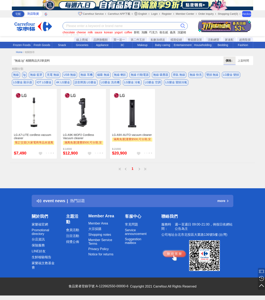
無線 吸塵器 (160, 74)
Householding (203, 45)
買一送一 (119, 39)
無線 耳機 (86, 74)
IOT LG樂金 (44, 83)
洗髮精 (181, 32)
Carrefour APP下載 (119, 13)
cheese (81, 32)
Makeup (142, 45)
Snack (62, 45)
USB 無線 (70, 74)
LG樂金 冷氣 (132, 83)
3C (122, 45)
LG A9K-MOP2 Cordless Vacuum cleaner (78, 137)
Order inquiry (206, 13)
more (222, 202)
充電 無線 (53, 74)
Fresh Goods (42, 45)
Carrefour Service (91, 14)
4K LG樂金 (63, 83)
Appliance (102, 45)
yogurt (119, 32)
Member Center (185, 13)
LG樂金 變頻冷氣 (176, 83)
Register (167, 13)
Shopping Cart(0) (228, 13)
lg (24, 74)
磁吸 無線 (103, 74)
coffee (128, 32)
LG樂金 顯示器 (22, 83)
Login (154, 13)
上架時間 (243, 60)
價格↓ (230, 60)
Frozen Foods (21, 45)
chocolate (69, 32)
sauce (98, 32)
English (140, 13)
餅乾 (137, 32)
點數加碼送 (158, 39)
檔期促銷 (176, 39)
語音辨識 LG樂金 (85, 83)
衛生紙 (163, 32)
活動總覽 (213, 39)
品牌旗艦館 (100, 39)
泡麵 (144, 32)
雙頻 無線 (212, 74)
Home (19, 52)
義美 (173, 32)
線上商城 (82, 39)
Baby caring (162, 45)
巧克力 (153, 32)
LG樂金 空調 (153, 83)
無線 (16, 74)
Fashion (243, 45)
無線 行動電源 (140, 74)
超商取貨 (245, 39)
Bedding (223, 45)
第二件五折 (138, 39)
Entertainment (183, 45)
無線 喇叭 (120, 74)
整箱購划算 (195, 39)
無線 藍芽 (36, 74)
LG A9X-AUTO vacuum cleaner (132, 136)
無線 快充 (196, 74)
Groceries (82, 45)
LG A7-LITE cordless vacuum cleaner (32, 137)
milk (90, 32)
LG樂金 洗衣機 (110, 83)
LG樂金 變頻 (231, 74)
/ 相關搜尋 (29, 52)
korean (108, 32)
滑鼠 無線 (179, 74)
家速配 (229, 39)
